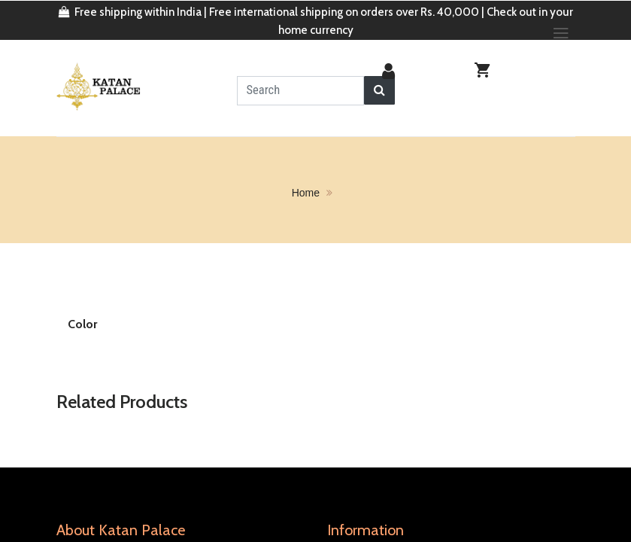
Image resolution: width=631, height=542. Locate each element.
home (306, 191)
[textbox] (300, 90)
